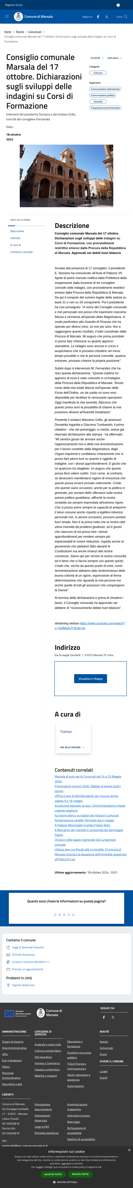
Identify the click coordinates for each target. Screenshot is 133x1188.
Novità (20, 32)
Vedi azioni (115, 58)
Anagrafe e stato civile (48, 1044)
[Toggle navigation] (7, 16)
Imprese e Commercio (47, 1063)
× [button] (129, 1150)
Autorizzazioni (75, 1086)
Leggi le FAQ (42, 1127)
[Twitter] (105, 16)
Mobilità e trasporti (46, 1076)
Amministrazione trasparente (77, 1106)
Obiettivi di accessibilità (81, 1139)
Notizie (104, 1042)
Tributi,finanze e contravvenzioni (76, 1066)
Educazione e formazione (75, 1043)
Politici (6, 1067)
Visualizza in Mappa (91, 679)
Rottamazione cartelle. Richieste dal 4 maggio (84, 820)
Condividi (98, 58)
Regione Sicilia (13, 5)
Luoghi (104, 1071)
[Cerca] (126, 17)
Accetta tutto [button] (53, 1174)
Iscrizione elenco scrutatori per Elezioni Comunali (87, 815)
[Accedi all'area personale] (118, 5)
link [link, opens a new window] (100, 1167)
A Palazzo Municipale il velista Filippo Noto (82, 825)
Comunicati (35, 32)
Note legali (73, 1122)
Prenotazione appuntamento (43, 1106)
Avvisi (103, 1054)
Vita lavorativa (43, 1057)
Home (7, 32)
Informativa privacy (78, 1115)
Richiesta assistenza (47, 1133)
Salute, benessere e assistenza (78, 1077)
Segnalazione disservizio (42, 1117)
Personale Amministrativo (11, 1075)
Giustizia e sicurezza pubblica (79, 1055)
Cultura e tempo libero (48, 1051)
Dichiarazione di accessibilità (76, 1130)
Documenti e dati (12, 1084)
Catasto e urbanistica (47, 1069)
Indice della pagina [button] (20, 219)
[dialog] (66, 1167)
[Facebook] (96, 16)
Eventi (103, 1078)
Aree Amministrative (14, 1048)
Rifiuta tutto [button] (80, 1174)
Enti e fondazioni (12, 1060)
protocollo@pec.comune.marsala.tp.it (25, 1146)
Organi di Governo (12, 1042)
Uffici (5, 1054)
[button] (66, 1182)
